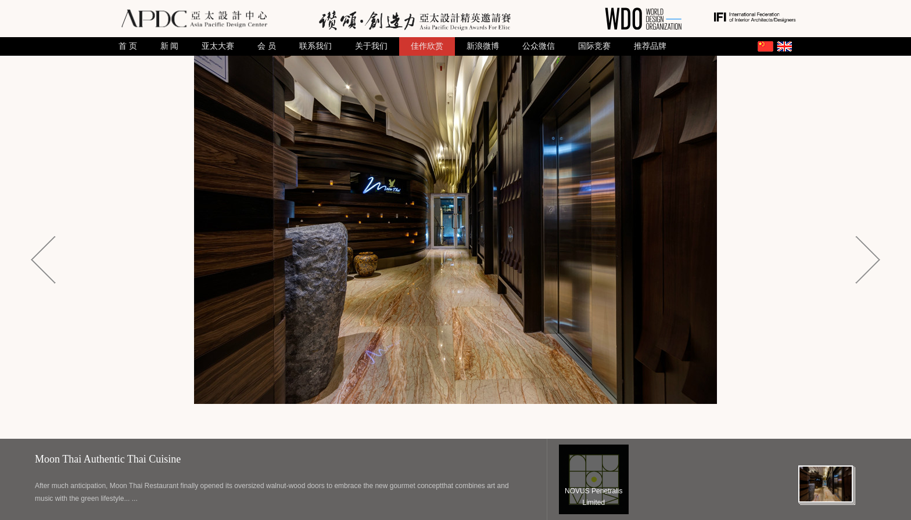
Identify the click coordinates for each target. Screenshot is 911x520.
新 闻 (169, 46)
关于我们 (371, 46)
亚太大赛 (218, 46)
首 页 (128, 46)
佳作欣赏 (427, 46)
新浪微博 (483, 46)
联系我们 (315, 46)
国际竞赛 (594, 46)
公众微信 (538, 46)
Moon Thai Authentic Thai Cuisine (108, 459)
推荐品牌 (650, 46)
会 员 (266, 46)
